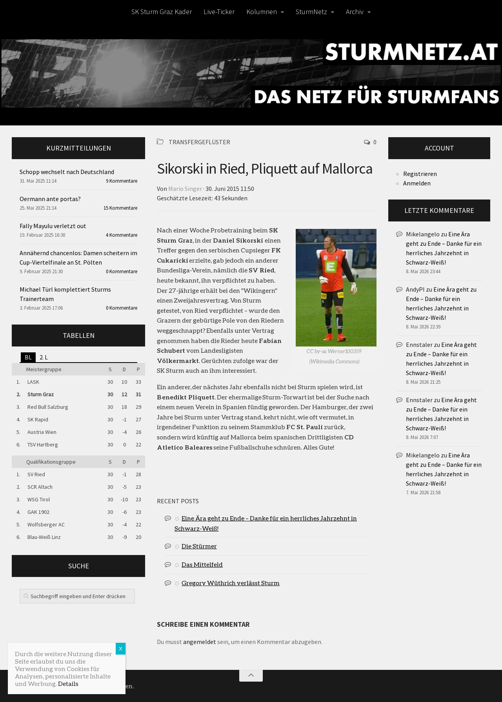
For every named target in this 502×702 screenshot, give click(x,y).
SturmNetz (311, 11)
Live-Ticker (219, 11)
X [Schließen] (120, 648)
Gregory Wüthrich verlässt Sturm (231, 582)
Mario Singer (185, 188)
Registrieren (420, 174)
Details (68, 683)
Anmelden (417, 183)
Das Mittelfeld (202, 564)
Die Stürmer (199, 546)
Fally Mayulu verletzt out (53, 226)
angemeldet (199, 642)
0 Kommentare (121, 271)
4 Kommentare (121, 235)
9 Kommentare (121, 181)
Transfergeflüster (199, 142)
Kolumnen (261, 11)
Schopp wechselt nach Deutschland (67, 172)
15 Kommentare (120, 208)
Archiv (355, 11)
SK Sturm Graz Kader (161, 11)
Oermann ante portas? (50, 199)
